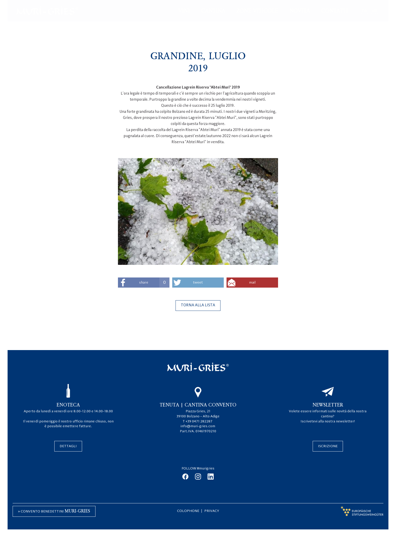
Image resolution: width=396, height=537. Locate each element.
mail (252, 282)
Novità (299, 11)
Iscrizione (328, 446)
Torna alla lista (198, 305)
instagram (198, 476)
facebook (185, 476)
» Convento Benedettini (54, 511)
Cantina (213, 11)
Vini (184, 11)
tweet (198, 282)
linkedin (210, 476)
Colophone (188, 511)
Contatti (334, 11)
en (374, 11)
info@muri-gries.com (198, 426)
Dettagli (68, 446)
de (364, 11)
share (154, 282)
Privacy (211, 511)
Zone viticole (257, 11)
